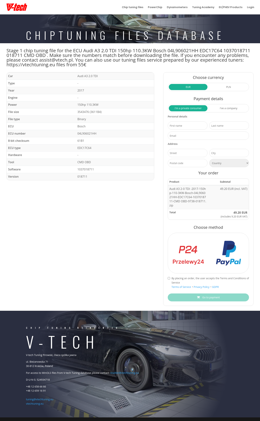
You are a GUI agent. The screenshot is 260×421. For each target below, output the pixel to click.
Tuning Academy (203, 7)
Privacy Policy (202, 287)
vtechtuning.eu (35, 403)
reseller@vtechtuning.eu (124, 373)
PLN (228, 87)
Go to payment (208, 297)
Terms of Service (182, 287)
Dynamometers (177, 7)
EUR (188, 87)
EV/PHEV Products (230, 7)
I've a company (228, 108)
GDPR (215, 287)
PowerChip (155, 7)
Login (250, 7)
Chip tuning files (132, 7)
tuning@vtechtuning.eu (39, 399)
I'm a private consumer (188, 108)
